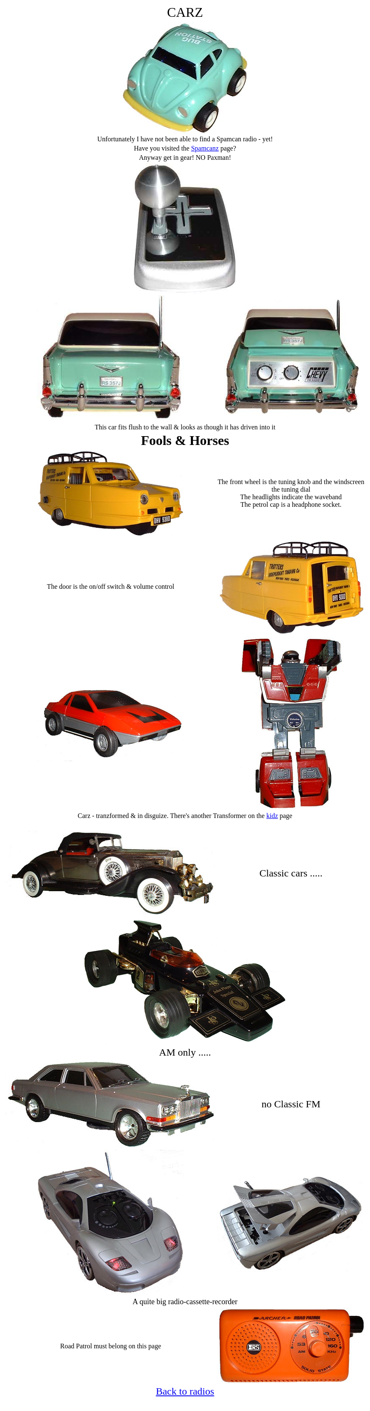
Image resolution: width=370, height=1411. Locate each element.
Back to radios (185, 1391)
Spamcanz (205, 148)
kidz (272, 815)
